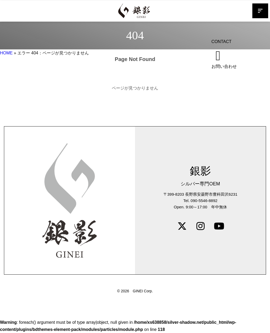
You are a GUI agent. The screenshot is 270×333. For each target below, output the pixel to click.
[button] (260, 10)
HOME (6, 53)
